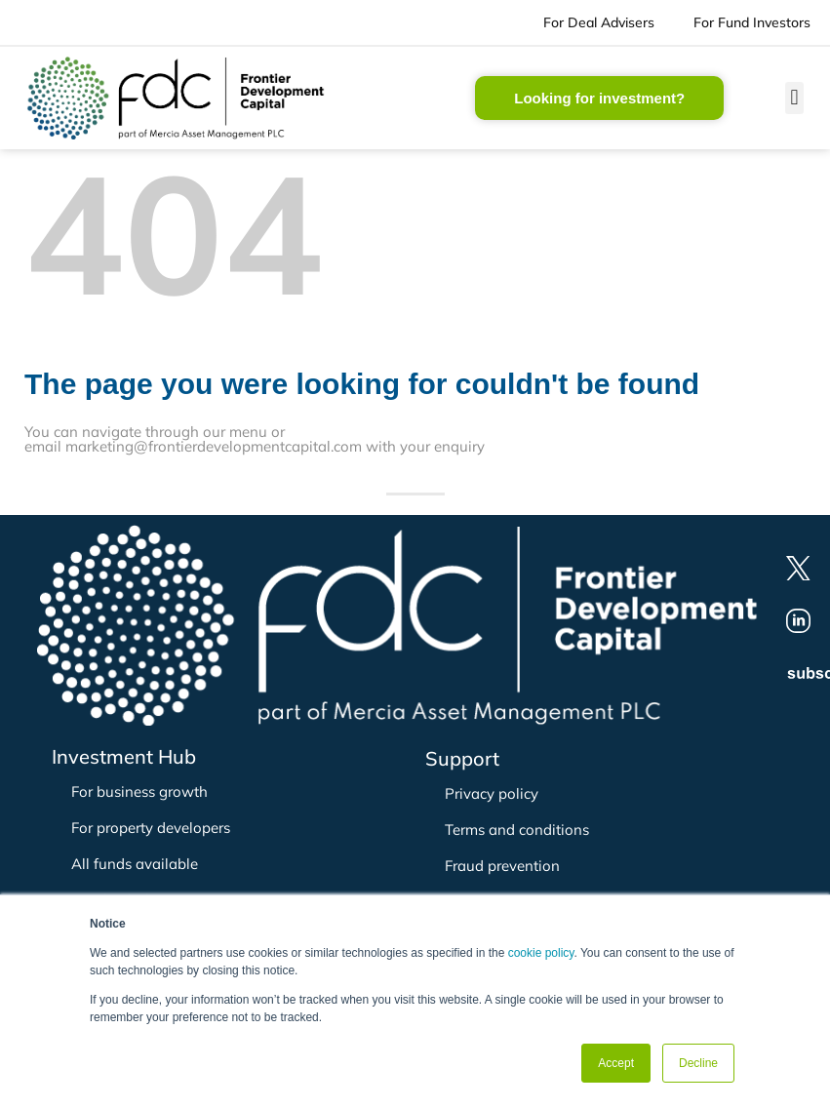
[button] (794, 98)
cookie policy (541, 953)
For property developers (150, 827)
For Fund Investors (751, 22)
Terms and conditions (517, 829)
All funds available (134, 863)
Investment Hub (124, 756)
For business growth (139, 791)
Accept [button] (616, 1063)
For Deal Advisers (598, 22)
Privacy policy (491, 793)
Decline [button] (698, 1063)
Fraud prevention (502, 865)
